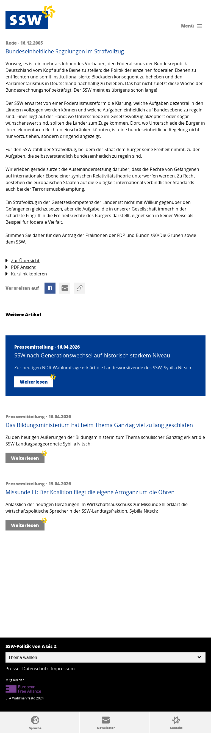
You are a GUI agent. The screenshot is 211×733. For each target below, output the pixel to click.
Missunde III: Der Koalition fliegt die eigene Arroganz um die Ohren (89, 492)
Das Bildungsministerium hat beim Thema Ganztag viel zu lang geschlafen (99, 425)
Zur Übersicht (22, 261)
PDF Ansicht (20, 267)
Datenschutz (35, 669)
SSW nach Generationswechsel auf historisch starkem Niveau (92, 355)
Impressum (63, 669)
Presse (12, 669)
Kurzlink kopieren (26, 274)
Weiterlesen (36, 380)
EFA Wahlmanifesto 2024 (24, 698)
